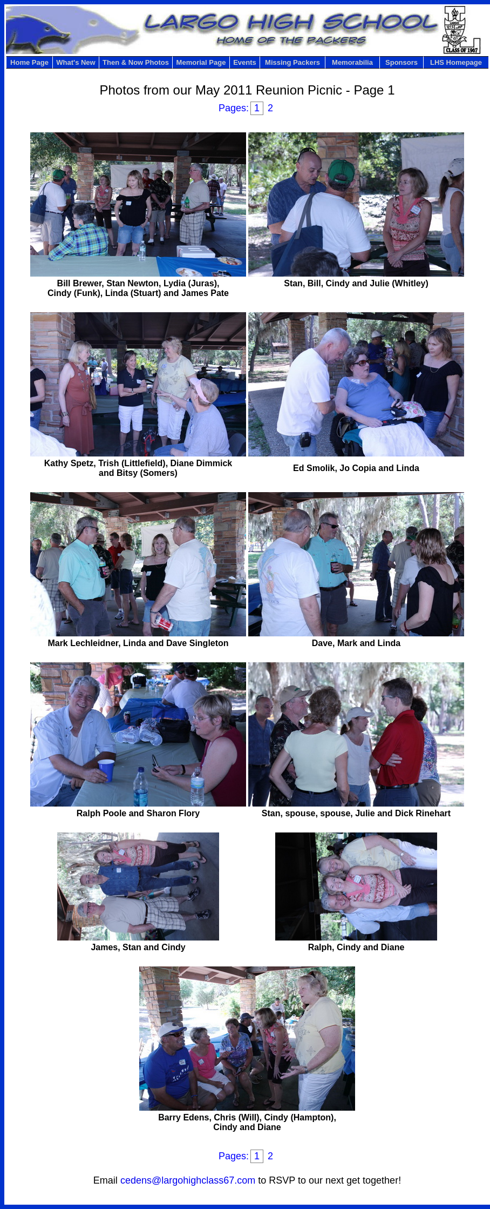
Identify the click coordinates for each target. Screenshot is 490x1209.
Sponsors (401, 62)
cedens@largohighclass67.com (187, 1180)
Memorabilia (352, 62)
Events (244, 62)
